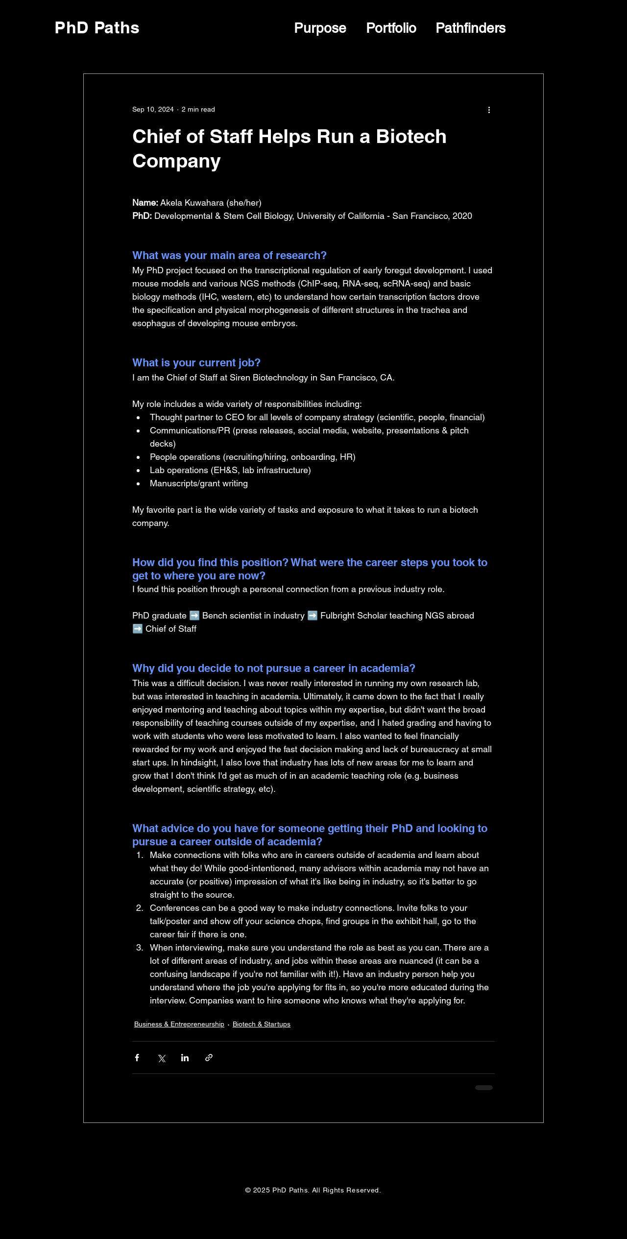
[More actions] (489, 109)
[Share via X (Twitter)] (161, 1057)
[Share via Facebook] (137, 1057)
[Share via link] (209, 1057)
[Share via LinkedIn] (185, 1057)
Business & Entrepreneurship (179, 1024)
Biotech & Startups (261, 1024)
